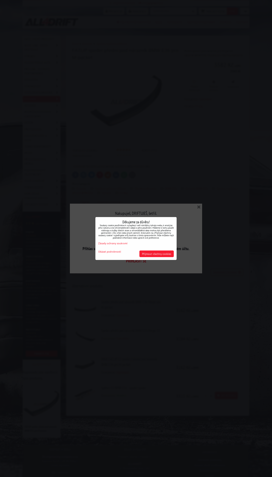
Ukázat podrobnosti (109, 251)
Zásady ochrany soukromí (113, 243)
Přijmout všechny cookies (156, 254)
